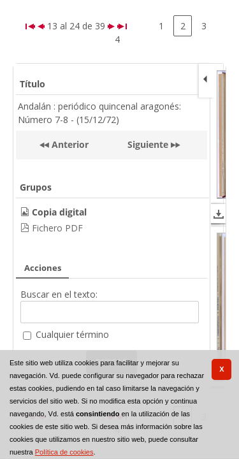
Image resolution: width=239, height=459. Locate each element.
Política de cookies (64, 452)
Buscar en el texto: (59, 294)
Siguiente (148, 144)
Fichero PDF (57, 228)
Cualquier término (72, 334)
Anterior (69, 144)
